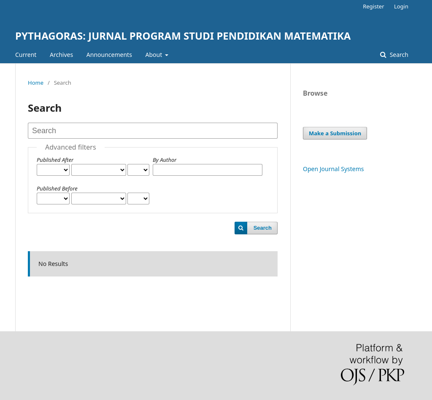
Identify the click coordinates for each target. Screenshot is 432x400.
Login (401, 6)
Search (398, 55)
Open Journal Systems (333, 169)
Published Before (57, 188)
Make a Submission (335, 133)
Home (35, 82)
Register (373, 6)
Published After (55, 160)
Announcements (109, 55)
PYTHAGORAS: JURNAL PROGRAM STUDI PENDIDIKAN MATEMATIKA (183, 36)
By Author (164, 160)
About (155, 55)
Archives (61, 55)
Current (25, 55)
